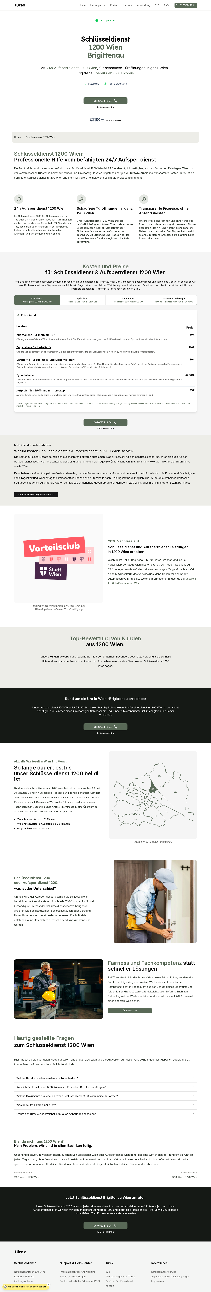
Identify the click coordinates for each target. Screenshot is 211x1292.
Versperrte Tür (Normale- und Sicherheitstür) (45, 359)
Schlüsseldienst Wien (85, 1154)
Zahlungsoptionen (24, 1281)
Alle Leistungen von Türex (120, 1276)
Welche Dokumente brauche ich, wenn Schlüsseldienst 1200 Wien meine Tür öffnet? (105, 1096)
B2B (157, 5)
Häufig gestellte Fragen (73, 1276)
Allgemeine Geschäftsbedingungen (170, 1276)
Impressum (157, 1281)
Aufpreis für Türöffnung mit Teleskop (40, 390)
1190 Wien (19, 1177)
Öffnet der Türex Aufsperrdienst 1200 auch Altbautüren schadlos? (105, 1113)
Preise (113, 5)
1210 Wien (177, 1177)
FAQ (166, 5)
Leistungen (98, 5)
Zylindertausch (26, 375)
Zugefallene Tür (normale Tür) (36, 334)
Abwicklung (143, 5)
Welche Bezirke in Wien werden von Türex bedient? (105, 1078)
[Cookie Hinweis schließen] (48, 1284)
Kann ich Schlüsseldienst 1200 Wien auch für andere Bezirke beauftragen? (105, 1087)
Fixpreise (93, 83)
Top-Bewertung (117, 83)
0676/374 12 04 (185, 5)
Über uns (127, 5)
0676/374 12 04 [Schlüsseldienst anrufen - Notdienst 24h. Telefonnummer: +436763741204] (105, 101)
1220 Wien (191, 1177)
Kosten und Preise (24, 1276)
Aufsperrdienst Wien (117, 1154)
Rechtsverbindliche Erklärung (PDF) (80, 1281)
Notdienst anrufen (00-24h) (29, 1271)
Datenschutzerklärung (163, 1271)
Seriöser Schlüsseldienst (119, 1281)
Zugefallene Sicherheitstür (33, 347)
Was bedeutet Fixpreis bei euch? (105, 1105)
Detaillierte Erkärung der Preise (36, 494)
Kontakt (110, 1285)
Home (82, 5)
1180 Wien (33, 1177)
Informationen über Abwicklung (77, 1271)
